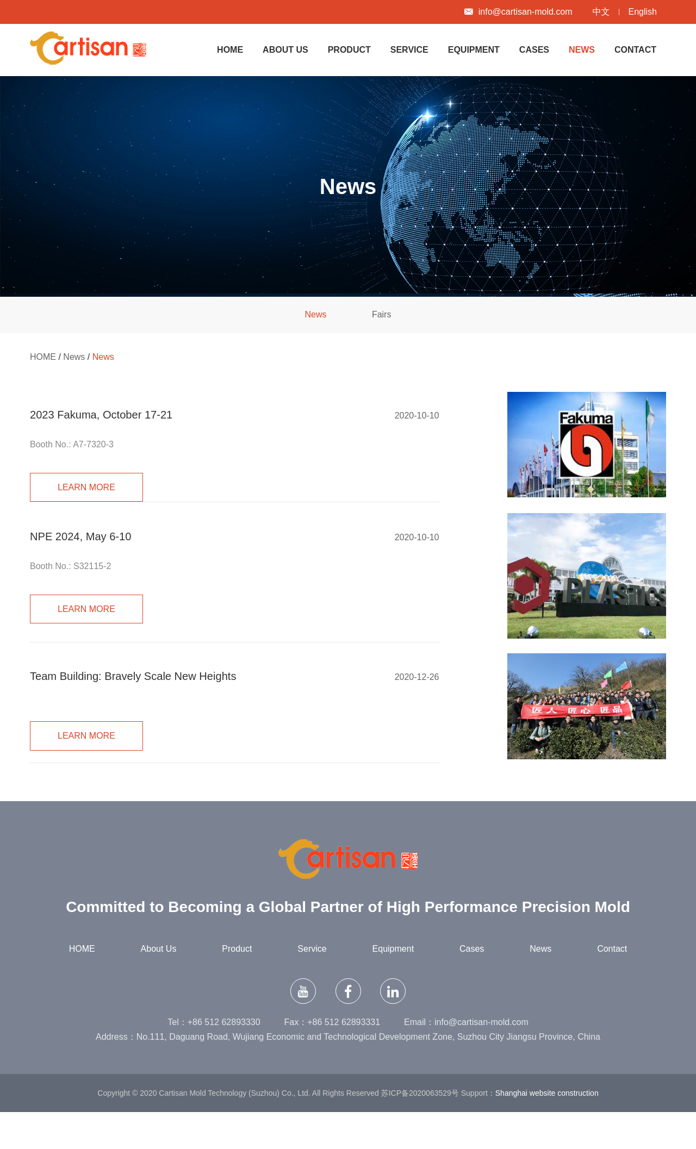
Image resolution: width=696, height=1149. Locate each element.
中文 (601, 11)
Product (349, 49)
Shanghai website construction (547, 1130)
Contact (635, 49)
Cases (534, 49)
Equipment (474, 49)
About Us (285, 49)
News (582, 49)
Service (409, 49)
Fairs (381, 314)
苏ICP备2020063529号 (420, 1130)
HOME (230, 49)
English (643, 11)
